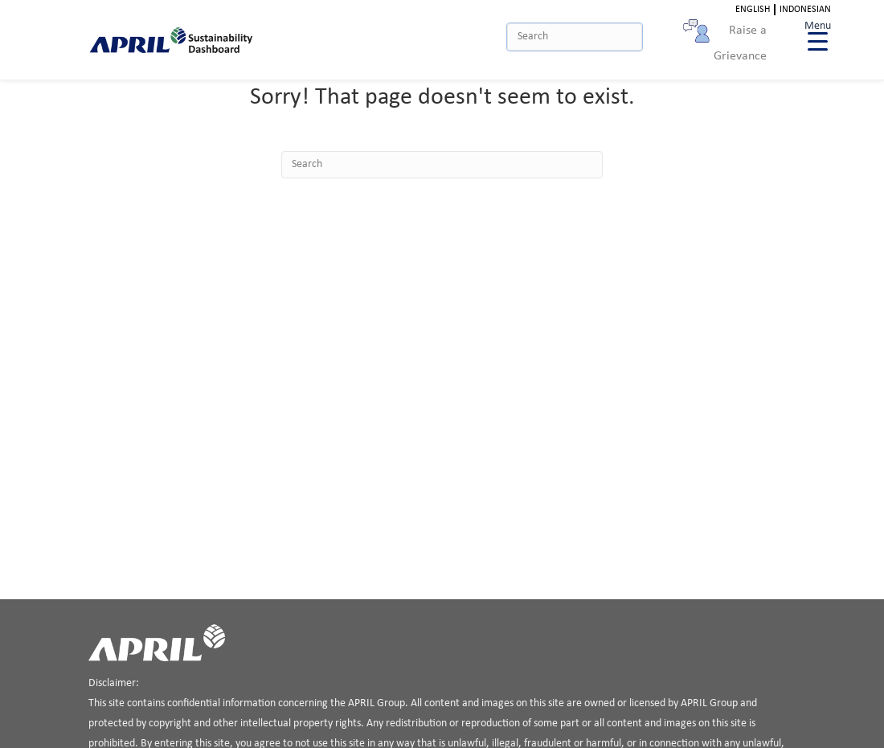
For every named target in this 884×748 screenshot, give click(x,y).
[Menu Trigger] (818, 34)
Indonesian (805, 9)
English (752, 9)
